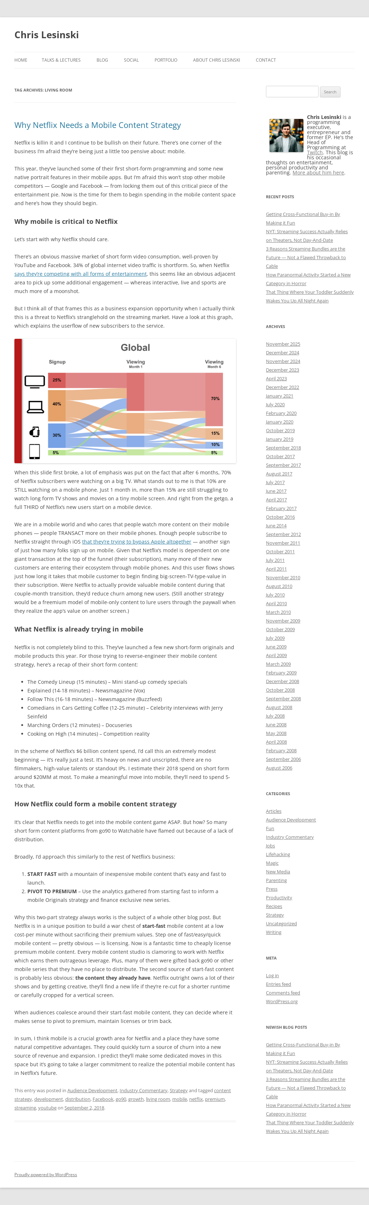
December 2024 (282, 352)
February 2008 (281, 750)
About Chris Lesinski (216, 60)
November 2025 (283, 344)
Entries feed (278, 984)
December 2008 (282, 681)
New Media (278, 871)
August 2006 (279, 768)
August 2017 (279, 473)
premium (215, 1099)
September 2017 (283, 465)
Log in (272, 975)
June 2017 (276, 491)
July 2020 (275, 404)
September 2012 (283, 534)
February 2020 (281, 413)
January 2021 (279, 396)
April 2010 (276, 603)
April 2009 (276, 655)
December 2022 (282, 387)
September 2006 (283, 759)
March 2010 (278, 612)
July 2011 (275, 560)
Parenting (276, 880)
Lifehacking (278, 854)
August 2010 (279, 586)
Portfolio (166, 60)
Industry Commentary (144, 1090)
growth (136, 1099)
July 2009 (275, 638)
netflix (196, 1099)
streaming (25, 1107)
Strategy (179, 1090)
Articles (273, 811)
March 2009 (278, 664)
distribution (77, 1099)
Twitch (315, 152)
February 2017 (281, 508)
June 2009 (276, 646)
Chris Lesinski (46, 34)
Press (271, 889)
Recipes (274, 906)
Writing (273, 932)
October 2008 (280, 690)
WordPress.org (282, 1001)
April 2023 (276, 378)
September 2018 (283, 447)
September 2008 (283, 698)
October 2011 (280, 551)
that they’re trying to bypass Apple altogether (136, 541)
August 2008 (279, 707)
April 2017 (276, 499)
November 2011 (283, 543)
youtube (47, 1107)
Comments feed (283, 992)
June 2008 (276, 724)
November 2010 (283, 577)
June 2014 (276, 525)
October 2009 (280, 629)
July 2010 (275, 595)
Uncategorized (281, 923)
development (48, 1099)
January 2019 (279, 439)
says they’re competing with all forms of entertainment (80, 273)
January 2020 (279, 421)
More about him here (318, 172)
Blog (102, 60)
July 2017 (275, 482)
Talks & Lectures (61, 60)
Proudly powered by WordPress (45, 1174)
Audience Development (92, 1090)
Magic (272, 863)
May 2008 (276, 733)
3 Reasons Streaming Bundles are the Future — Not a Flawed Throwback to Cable (306, 257)
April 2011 (276, 569)
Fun (270, 828)
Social (131, 60)
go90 (121, 1099)
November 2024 (283, 361)
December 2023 (282, 370)
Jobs (270, 845)
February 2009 (281, 672)
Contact (266, 60)
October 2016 (280, 517)
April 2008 (276, 742)
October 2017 (280, 456)
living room (158, 1099)
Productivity (279, 897)
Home (20, 60)
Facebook (103, 1099)
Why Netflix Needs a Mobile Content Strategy (97, 124)
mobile (179, 1099)
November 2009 (283, 620)
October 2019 (280, 430)
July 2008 (275, 716)
